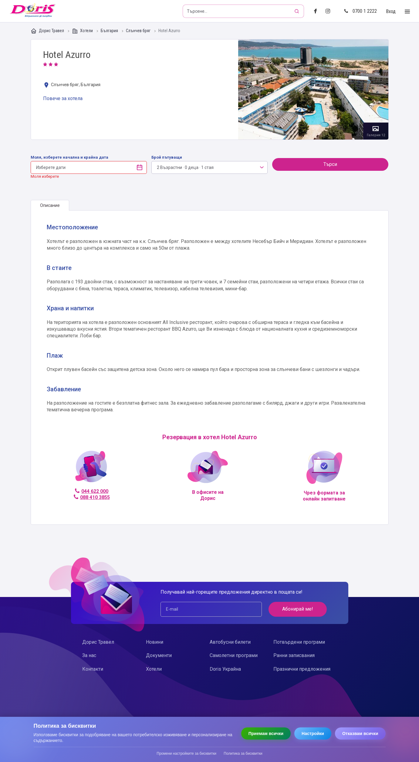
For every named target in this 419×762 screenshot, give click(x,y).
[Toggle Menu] (407, 12)
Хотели (83, 31)
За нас (89, 655)
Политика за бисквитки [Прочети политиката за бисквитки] (243, 753)
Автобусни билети (230, 642)
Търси (330, 164)
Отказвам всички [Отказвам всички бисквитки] (360, 733)
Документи (159, 655)
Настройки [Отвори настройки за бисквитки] (313, 733)
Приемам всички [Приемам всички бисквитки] (265, 733)
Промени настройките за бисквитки (186, 753)
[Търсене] (297, 11)
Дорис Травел (48, 31)
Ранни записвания (294, 655)
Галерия (313, 89)
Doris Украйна (225, 669)
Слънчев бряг (138, 31)
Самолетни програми (234, 655)
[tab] (50, 205)
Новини (154, 642)
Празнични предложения (301, 669)
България (110, 31)
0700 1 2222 (360, 11)
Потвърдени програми (299, 642)
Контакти (92, 669)
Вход (391, 11)
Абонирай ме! (297, 609)
